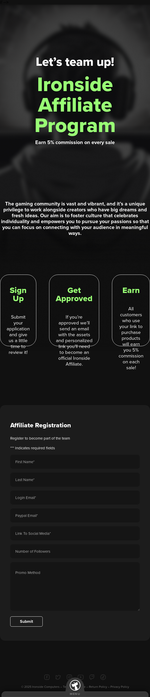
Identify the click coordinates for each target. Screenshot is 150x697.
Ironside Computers (46, 687)
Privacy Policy (119, 687)
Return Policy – (99, 687)
